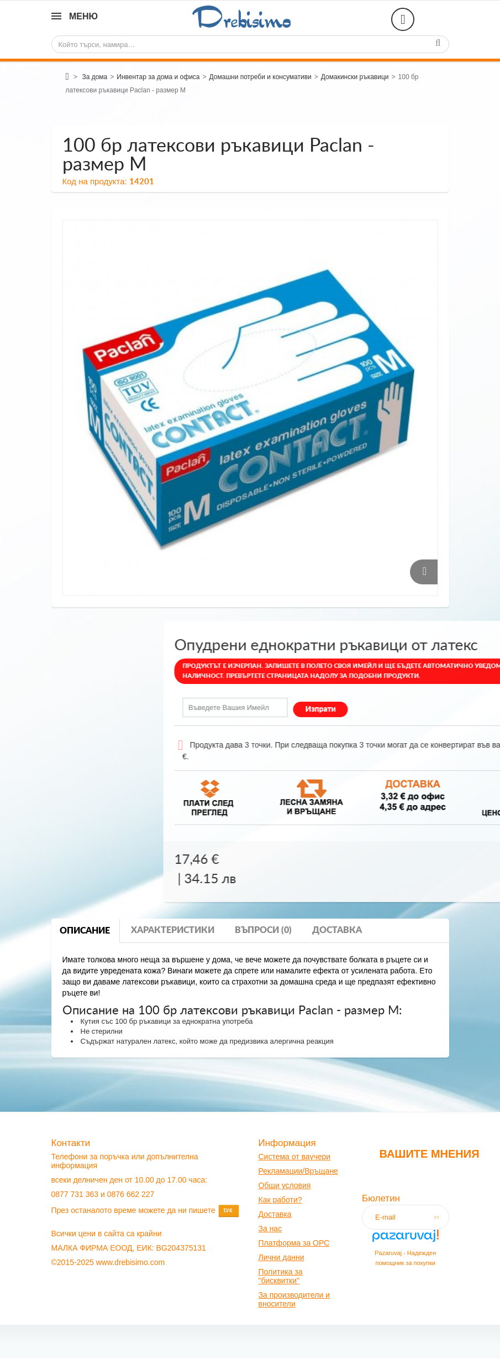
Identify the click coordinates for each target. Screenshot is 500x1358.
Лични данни (281, 1257)
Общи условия (285, 1185)
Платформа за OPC (294, 1242)
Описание (85, 930)
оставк (275, 1214)
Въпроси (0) (263, 930)
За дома (94, 77)
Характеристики (172, 930)
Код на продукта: (94, 181)
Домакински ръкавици (355, 77)
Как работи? (280, 1199)
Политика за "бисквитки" (281, 1276)
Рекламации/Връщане (298, 1171)
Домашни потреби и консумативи (260, 77)
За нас (270, 1228)
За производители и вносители (294, 1299)
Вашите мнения (429, 1154)
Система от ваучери (295, 1156)
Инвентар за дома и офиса (158, 77)
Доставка (337, 930)
